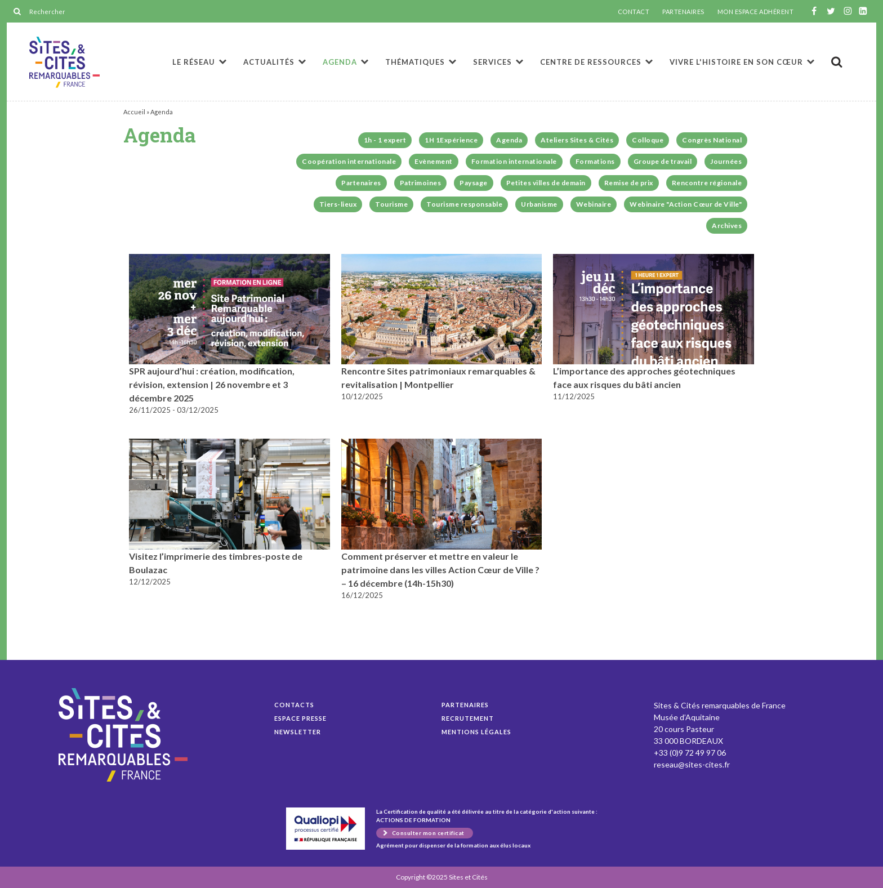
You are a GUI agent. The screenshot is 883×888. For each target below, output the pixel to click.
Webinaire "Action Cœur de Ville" (686, 204)
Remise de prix (628, 183)
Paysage (474, 183)
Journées (726, 161)
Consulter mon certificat (428, 832)
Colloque (647, 140)
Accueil (134, 111)
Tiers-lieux (338, 204)
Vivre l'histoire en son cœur (736, 61)
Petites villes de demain (546, 183)
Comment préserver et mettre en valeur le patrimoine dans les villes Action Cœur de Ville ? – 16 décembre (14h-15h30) (440, 569)
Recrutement (468, 718)
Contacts (294, 704)
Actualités (269, 61)
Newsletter (297, 731)
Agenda (64, 62)
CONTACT (634, 11)
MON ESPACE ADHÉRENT (755, 11)
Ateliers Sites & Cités (577, 140)
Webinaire (594, 204)
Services (492, 61)
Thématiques (415, 61)
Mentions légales (476, 731)
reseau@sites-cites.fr (692, 764)
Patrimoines (421, 183)
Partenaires (361, 183)
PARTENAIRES (683, 11)
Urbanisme (539, 204)
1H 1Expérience (451, 140)
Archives (727, 225)
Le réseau (193, 61)
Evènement (433, 161)
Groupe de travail (663, 161)
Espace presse (300, 718)
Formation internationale (514, 161)
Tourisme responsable (464, 204)
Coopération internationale (349, 161)
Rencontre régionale (707, 183)
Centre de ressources (590, 61)
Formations (595, 161)
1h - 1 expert (385, 140)
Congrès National (712, 140)
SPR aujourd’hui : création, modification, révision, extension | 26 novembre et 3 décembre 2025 (212, 384)
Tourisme (391, 204)
